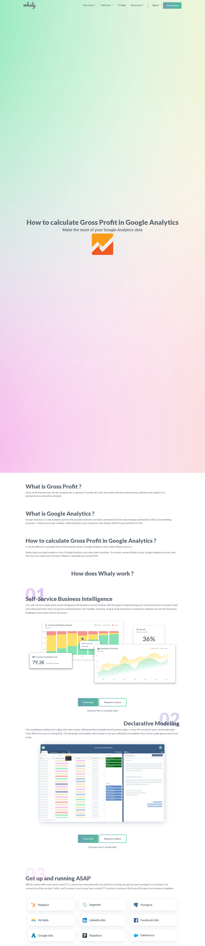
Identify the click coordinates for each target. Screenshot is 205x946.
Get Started (172, 5)
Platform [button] (106, 5)
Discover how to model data (102, 847)
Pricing (121, 5)
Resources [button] (136, 5)
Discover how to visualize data (102, 710)
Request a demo (112, 702)
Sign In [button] (155, 5)
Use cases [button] (88, 5)
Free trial (88, 702)
